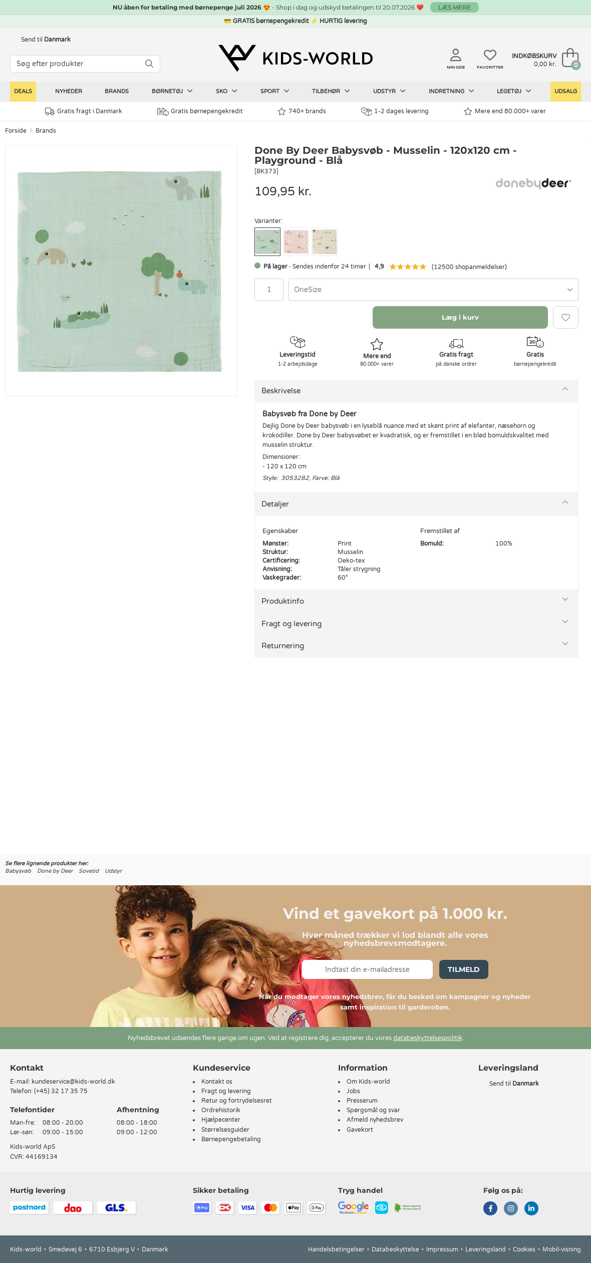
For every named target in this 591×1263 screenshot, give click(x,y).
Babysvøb (18, 871)
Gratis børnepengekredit (200, 112)
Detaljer (275, 504)
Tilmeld (464, 969)
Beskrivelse (281, 390)
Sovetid (89, 871)
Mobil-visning (561, 1249)
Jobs (353, 1091)
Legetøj (514, 91)
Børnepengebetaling (231, 1139)
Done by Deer (55, 871)
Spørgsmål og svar (373, 1110)
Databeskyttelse (395, 1249)
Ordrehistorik (220, 1110)
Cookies (524, 1249)
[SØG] (149, 64)
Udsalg (565, 91)
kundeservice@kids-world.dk (73, 1081)
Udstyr (389, 91)
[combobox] (433, 290)
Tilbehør (331, 91)
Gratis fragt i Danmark (83, 111)
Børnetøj (172, 91)
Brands (117, 91)
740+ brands (301, 111)
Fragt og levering (291, 623)
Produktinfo (282, 601)
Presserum (362, 1100)
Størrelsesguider (225, 1129)
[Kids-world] (295, 58)
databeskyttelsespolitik (427, 1038)
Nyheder (68, 91)
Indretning (451, 91)
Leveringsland (485, 1249)
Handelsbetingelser (336, 1249)
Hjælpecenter (220, 1119)
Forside (16, 130)
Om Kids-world (368, 1081)
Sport (274, 91)
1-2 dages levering (395, 111)
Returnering (282, 645)
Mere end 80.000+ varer (505, 111)
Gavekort (360, 1129)
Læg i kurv (460, 317)
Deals (23, 91)
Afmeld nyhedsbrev (375, 1119)
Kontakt (27, 1068)
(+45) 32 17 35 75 (61, 1091)
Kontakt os (216, 1081)
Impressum (442, 1249)
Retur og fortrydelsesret (236, 1100)
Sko (226, 91)
